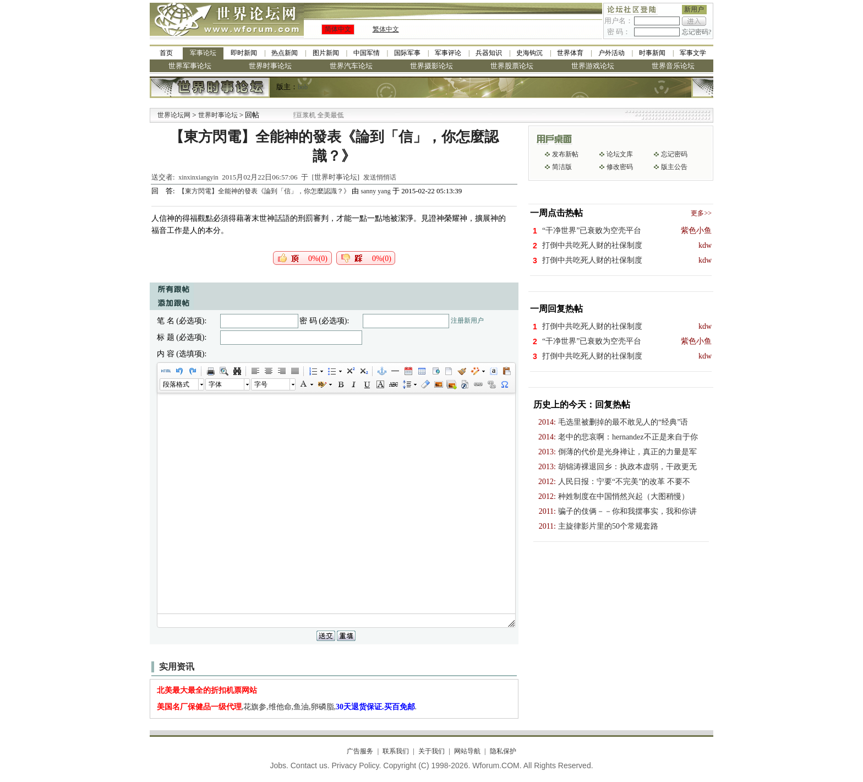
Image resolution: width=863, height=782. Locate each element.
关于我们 (431, 751)
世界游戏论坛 (592, 66)
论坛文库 (620, 154)
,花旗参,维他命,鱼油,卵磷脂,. (287, 707)
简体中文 (338, 29)
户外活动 (611, 53)
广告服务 (360, 751)
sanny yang (375, 191)
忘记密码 (674, 154)
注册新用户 (467, 320)
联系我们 (396, 751)
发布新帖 (565, 154)
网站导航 (467, 751)
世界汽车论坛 (351, 66)
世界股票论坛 (511, 66)
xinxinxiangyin (198, 177)
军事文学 (693, 53)
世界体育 (570, 53)
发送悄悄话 (379, 177)
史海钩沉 (529, 53)
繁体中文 (386, 29)
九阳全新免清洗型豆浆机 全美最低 (315, 115)
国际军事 (407, 53)
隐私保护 (503, 751)
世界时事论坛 (270, 66)
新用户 (694, 9)
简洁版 (562, 167)
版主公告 (674, 167)
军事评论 (448, 53)
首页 (166, 53)
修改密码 (620, 167)
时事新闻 (652, 53)
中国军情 (366, 53)
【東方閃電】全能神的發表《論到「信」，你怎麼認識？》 (265, 191)
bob (303, 87)
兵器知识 (489, 53)
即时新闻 (244, 53)
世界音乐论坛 (673, 66)
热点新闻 (284, 53)
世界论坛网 (173, 115)
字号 (260, 384)
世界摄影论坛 (431, 66)
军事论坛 (203, 53)
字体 (215, 384)
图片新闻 (326, 53)
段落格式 (176, 384)
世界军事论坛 (189, 66)
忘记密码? (696, 32)
